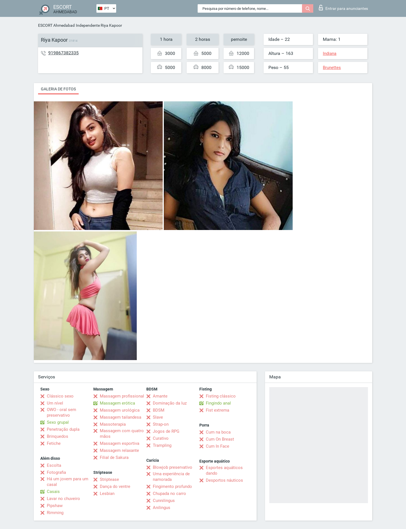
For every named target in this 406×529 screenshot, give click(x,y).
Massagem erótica (117, 403)
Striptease (109, 479)
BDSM (158, 410)
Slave (158, 417)
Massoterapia (113, 424)
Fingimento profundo (172, 486)
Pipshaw (55, 505)
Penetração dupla (63, 429)
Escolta (54, 465)
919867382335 (63, 52)
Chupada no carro (169, 493)
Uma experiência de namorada (171, 476)
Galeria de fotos (58, 89)
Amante (160, 396)
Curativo (161, 438)
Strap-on (161, 424)
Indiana (329, 53)
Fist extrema (217, 410)
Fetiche (54, 443)
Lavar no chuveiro (63, 498)
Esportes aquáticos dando (224, 470)
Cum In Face (217, 446)
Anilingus (161, 507)
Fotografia (56, 472)
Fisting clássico (221, 396)
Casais (53, 491)
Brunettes (332, 67)
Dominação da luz (170, 403)
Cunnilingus (164, 500)
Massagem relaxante (119, 450)
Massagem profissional (122, 396)
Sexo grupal (58, 422)
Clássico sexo (60, 396)
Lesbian (107, 493)
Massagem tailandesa (120, 417)
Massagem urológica (120, 410)
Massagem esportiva (119, 443)
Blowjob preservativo (172, 467)
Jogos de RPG (166, 431)
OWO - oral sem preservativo (61, 412)
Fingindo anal (218, 403)
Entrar (343, 8)
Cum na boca (218, 432)
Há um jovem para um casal (67, 481)
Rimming (55, 512)
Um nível (55, 403)
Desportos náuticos (224, 480)
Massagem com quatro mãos (122, 433)
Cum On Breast (220, 439)
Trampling (162, 445)
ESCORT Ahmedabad (56, 25)
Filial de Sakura (114, 457)
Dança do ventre (115, 486)
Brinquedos (57, 436)
